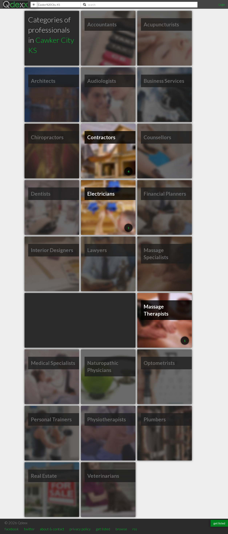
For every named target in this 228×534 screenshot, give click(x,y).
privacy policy (80, 529)
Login (222, 4)
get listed (103, 529)
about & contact (52, 529)
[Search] (139, 4)
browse (121, 529)
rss (134, 529)
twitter (29, 529)
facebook (12, 529)
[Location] (55, 4)
